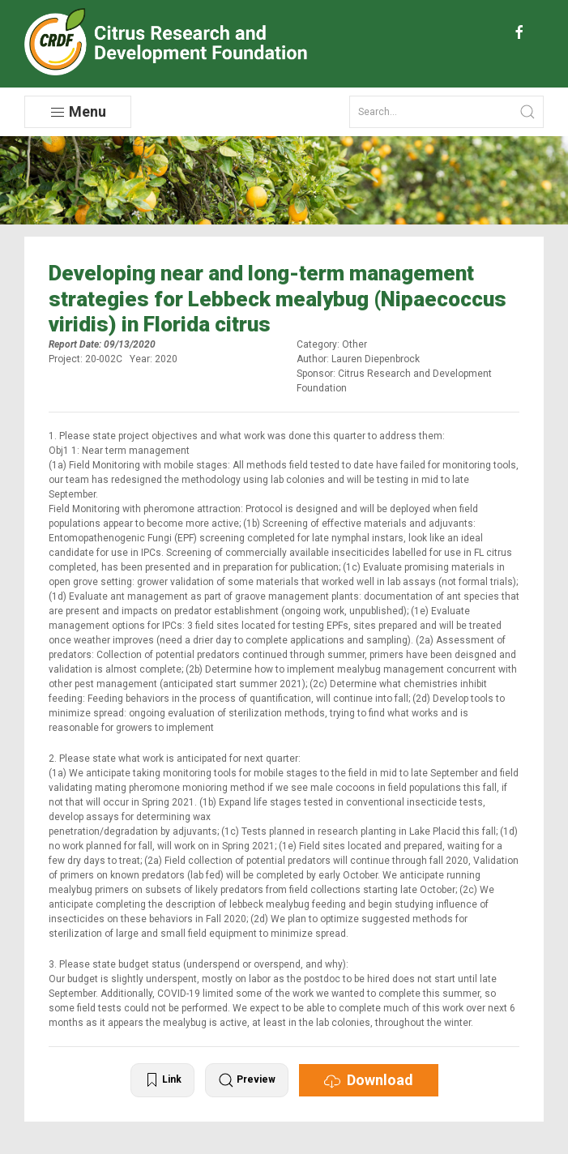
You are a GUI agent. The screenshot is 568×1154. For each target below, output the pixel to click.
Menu (77, 112)
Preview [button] (246, 1080)
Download (368, 1080)
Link (162, 1080)
